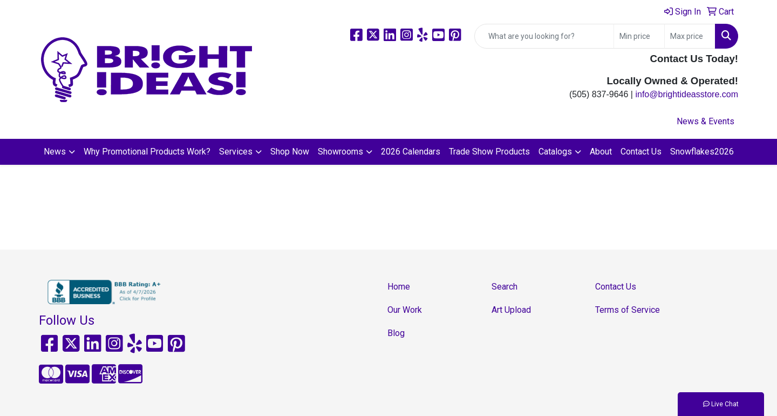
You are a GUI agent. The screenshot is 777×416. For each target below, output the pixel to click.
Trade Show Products (489, 151)
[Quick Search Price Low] (639, 36)
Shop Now (289, 151)
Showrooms (340, 151)
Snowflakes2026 (702, 151)
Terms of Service (627, 310)
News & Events (705, 121)
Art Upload (511, 310)
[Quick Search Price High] (689, 36)
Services (236, 151)
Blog (396, 333)
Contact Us (641, 151)
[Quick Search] (544, 36)
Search (504, 286)
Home (398, 286)
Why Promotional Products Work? (147, 151)
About (601, 151)
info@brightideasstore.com (686, 94)
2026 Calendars (410, 151)
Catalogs (555, 151)
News (55, 151)
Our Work (404, 310)
